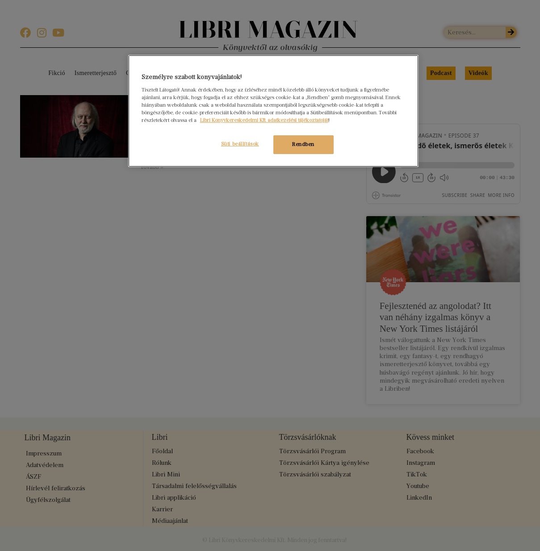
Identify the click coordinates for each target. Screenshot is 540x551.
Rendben (303, 144)
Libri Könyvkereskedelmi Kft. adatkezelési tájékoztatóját (264, 120)
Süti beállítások (238, 144)
